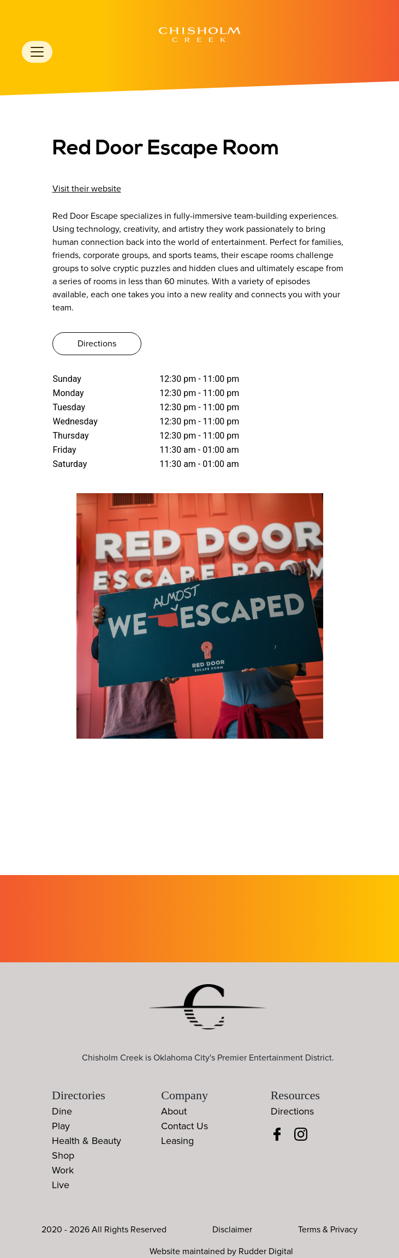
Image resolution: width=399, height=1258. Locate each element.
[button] (363, 621)
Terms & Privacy (328, 1229)
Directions (97, 343)
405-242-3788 (90, 173)
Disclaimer (232, 1229)
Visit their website (86, 188)
